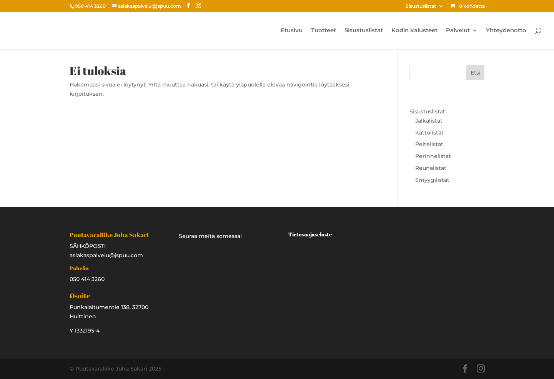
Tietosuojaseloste (310, 234)
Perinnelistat (433, 156)
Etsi (476, 72)
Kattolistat (429, 132)
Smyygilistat (432, 179)
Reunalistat (430, 168)
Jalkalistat (429, 120)
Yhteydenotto (506, 31)
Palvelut (458, 31)
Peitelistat (429, 144)
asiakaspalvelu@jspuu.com (106, 255)
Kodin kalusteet (414, 31)
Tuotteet (323, 31)
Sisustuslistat (421, 6)
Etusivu (292, 31)
